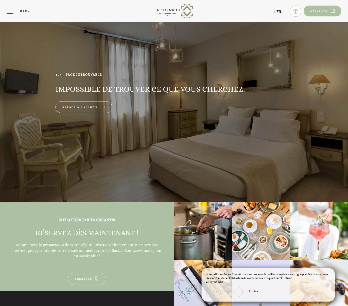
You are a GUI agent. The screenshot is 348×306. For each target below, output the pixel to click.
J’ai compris (224, 291)
